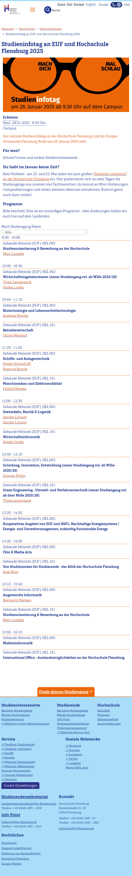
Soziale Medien (11, 864)
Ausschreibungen (109, 724)
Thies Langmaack (17, 282)
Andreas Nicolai (15, 315)
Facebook (75, 746)
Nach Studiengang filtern (21, 226)
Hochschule (27, 29)
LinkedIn (75, 763)
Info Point (63, 719)
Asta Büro (10, 572)
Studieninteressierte (20, 705)
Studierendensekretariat (73, 724)
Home (61, 4)
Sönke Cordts (13, 442)
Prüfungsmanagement (72, 728)
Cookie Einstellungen (20, 785)
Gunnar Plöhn (14, 475)
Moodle (10, 757)
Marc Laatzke (13, 254)
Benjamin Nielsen (17, 600)
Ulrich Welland (15, 335)
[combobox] (44, 232)
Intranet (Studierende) (16, 771)
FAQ (69, 4)
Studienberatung (12, 719)
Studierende (68, 705)
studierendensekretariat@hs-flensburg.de (28, 804)
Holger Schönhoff (17, 364)
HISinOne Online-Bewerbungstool (27, 724)
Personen (103, 715)
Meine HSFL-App (77, 767)
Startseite (7, 29)
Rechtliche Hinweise (15, 859)
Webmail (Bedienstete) (19, 766)
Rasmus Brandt (15, 369)
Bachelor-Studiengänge (16, 710)
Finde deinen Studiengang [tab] (66, 691)
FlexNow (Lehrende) (18, 749)
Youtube (74, 750)
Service (8, 739)
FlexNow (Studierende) (20, 744)
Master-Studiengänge (15, 715)
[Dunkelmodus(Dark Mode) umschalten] (116, 4)
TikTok (73, 759)
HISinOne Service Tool (75, 732)
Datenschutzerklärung (16, 848)
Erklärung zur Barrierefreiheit (20, 853)
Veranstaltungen (51, 29)
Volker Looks (13, 287)
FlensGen (11, 779)
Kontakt (79, 4)
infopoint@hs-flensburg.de (19, 822)
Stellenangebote (107, 719)
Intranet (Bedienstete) (19, 775)
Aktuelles (103, 710)
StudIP (9, 753)
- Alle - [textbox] (8, 232)
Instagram (75, 754)
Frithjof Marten (15, 389)
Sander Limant (15, 417)
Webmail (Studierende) (20, 762)
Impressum (9, 843)
